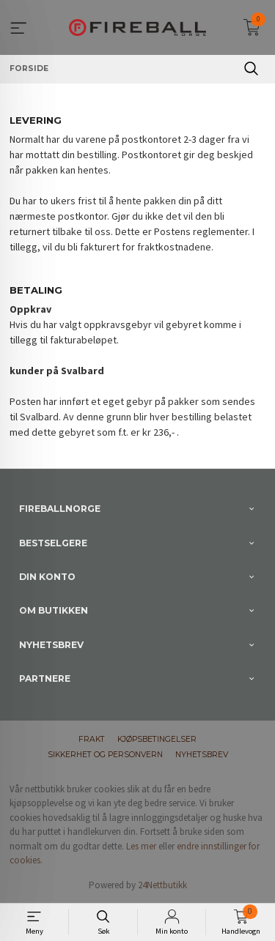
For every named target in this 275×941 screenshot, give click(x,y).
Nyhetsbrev (201, 754)
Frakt (91, 739)
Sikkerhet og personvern (105, 754)
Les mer (141, 846)
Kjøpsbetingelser (157, 739)
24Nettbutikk (162, 885)
